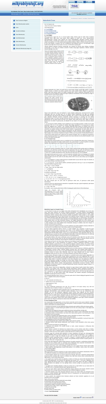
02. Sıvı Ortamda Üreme (50, 30)
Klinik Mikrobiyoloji (20, 41)
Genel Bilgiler (85, 18)
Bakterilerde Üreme (91, 18)
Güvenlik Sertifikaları (20, 31)
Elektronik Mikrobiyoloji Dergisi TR (23, 48)
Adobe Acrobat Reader (87, 397)
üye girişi (47, 402)
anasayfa (41, 402)
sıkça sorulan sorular (58, 402)
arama (44, 402)
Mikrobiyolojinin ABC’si (16, 14)
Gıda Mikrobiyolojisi (20, 38)
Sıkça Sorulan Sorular (29, 11)
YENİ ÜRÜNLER (38, 11)
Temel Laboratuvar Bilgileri (22, 20)
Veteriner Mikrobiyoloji (21, 45)
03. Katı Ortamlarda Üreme (51, 32)
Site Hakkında (14, 11)
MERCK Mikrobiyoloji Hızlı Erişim (31, 14)
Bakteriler (80, 18)
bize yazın (65, 402)
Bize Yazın (20, 11)
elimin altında (52, 402)
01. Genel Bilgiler (48, 29)
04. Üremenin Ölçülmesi (50, 33)
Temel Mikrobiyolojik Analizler (22, 24)
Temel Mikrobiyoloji (20, 34)
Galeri (17, 27)
